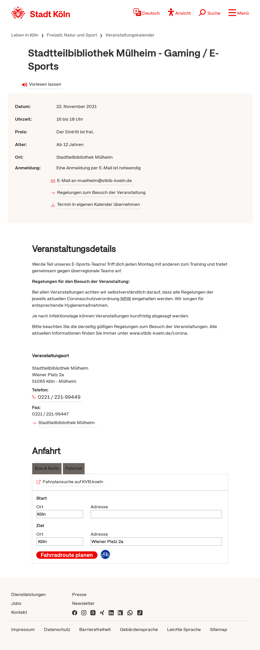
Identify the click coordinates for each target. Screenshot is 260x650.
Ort (39, 507)
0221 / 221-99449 (59, 397)
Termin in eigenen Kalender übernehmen (99, 204)
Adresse (99, 507)
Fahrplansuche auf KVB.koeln (73, 481)
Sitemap (218, 629)
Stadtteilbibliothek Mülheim (67, 422)
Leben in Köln (24, 35)
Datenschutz (57, 629)
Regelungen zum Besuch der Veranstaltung (102, 192)
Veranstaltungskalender (130, 35)
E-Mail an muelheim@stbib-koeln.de (95, 180)
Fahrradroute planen (67, 554)
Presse (79, 594)
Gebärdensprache (139, 629)
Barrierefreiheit (95, 629)
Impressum (23, 629)
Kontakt (19, 612)
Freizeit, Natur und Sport (72, 35)
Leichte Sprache (184, 629)
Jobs (16, 603)
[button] (239, 12)
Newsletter (83, 603)
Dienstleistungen (28, 594)
